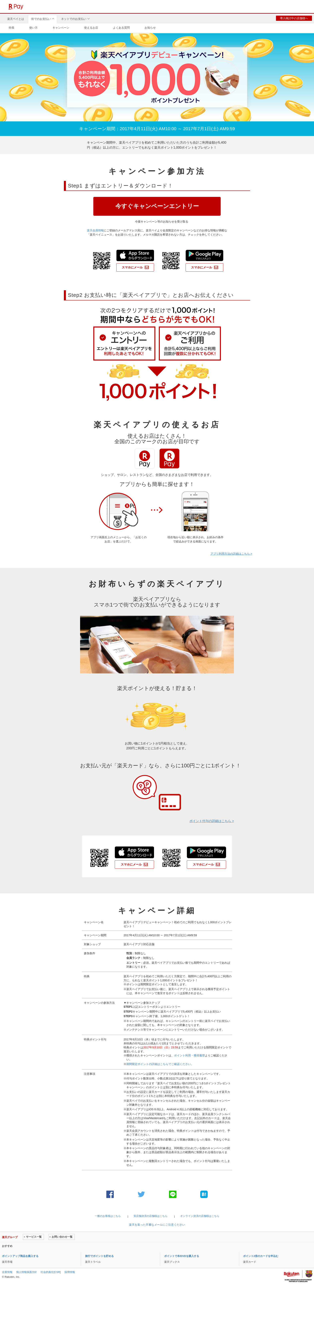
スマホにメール (132, 267)
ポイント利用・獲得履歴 (189, 1055)
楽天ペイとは (15, 18)
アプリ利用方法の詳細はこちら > (231, 553)
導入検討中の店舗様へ (294, 18)
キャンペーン (60, 27)
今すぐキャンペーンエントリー (157, 206)
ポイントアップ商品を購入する (20, 1256)
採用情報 (69, 1272)
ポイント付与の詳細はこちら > (211, 821)
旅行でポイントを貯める (99, 1256)
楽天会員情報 (95, 230)
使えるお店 (91, 27)
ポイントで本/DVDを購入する (181, 1256)
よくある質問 (121, 27)
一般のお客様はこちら (108, 1215)
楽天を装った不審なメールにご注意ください (157, 1224)
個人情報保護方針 (26, 1272)
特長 (11, 27)
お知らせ (150, 27)
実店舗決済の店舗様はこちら (150, 1215)
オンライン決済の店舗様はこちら (199, 1215)
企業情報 (7, 1272)
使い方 (33, 27)
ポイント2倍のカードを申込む (260, 1256)
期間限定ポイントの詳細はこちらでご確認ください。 (160, 1064)
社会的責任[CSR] (51, 1272)
